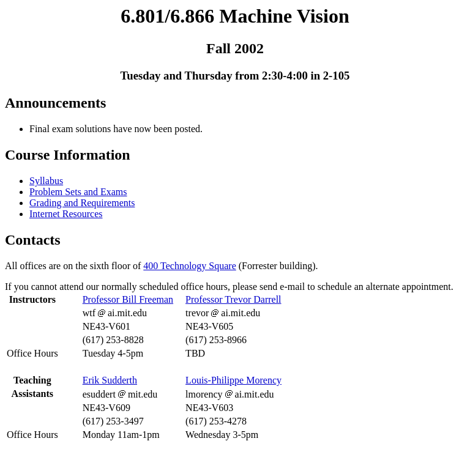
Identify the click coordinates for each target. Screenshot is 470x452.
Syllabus (46, 181)
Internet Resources (66, 214)
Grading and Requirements (82, 203)
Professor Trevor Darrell (233, 299)
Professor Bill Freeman (128, 299)
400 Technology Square (189, 266)
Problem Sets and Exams (78, 192)
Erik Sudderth (110, 380)
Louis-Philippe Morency (233, 380)
